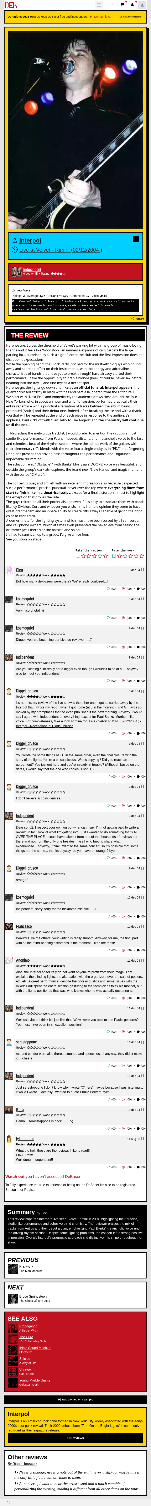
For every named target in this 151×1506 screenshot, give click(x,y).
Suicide (24, 1355)
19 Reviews (75, 1434)
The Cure (26, 1334)
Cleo (19, 569)
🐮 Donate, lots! (99, 16)
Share (137, 318)
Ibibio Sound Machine (35, 1345)
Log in (15, 1186)
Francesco (24, 924)
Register (30, 1186)
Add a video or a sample (75, 1396)
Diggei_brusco (27, 690)
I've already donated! (130, 17)
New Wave (21, 290)
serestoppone (26, 1039)
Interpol (30, 240)
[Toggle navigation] (99, 5)
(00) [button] (141, 588)
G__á (20, 1106)
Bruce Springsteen (33, 1293)
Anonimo (23, 958)
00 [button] (114, 588)
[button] (112, 5)
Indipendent (32, 269)
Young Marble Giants (34, 1377)
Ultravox (25, 1366)
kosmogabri (25, 598)
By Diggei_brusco (21, 1460)
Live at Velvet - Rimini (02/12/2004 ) (60, 250)
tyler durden (25, 1135)
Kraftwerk (26, 1263)
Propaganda (28, 1323)
